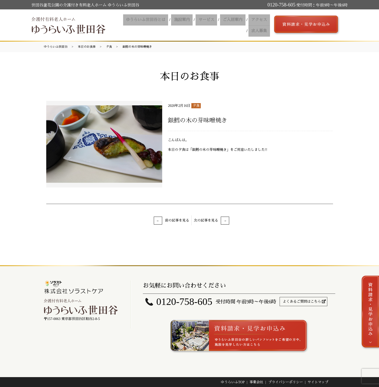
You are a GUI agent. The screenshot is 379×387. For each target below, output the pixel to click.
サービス (188, 25)
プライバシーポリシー (285, 382)
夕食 (109, 46)
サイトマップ (318, 382)
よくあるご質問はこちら (302, 301)
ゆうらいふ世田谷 (55, 46)
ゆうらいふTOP (233, 382)
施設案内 (165, 25)
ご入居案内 (213, 25)
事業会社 (256, 382)
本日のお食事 (87, 46)
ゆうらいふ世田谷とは (130, 25)
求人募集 (260, 25)
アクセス (237, 25)
